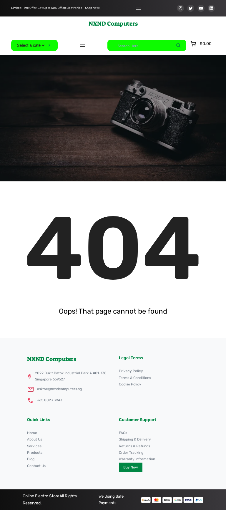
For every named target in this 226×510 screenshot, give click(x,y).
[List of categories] (30, 45)
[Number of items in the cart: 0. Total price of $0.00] (200, 44)
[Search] (178, 45)
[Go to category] (50, 45)
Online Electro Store (41, 496)
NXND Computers (113, 23)
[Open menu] (138, 8)
